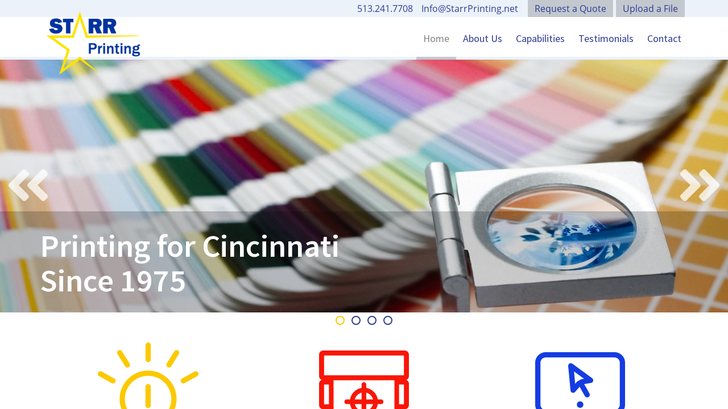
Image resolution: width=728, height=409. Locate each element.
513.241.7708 (385, 8)
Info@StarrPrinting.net (469, 8)
